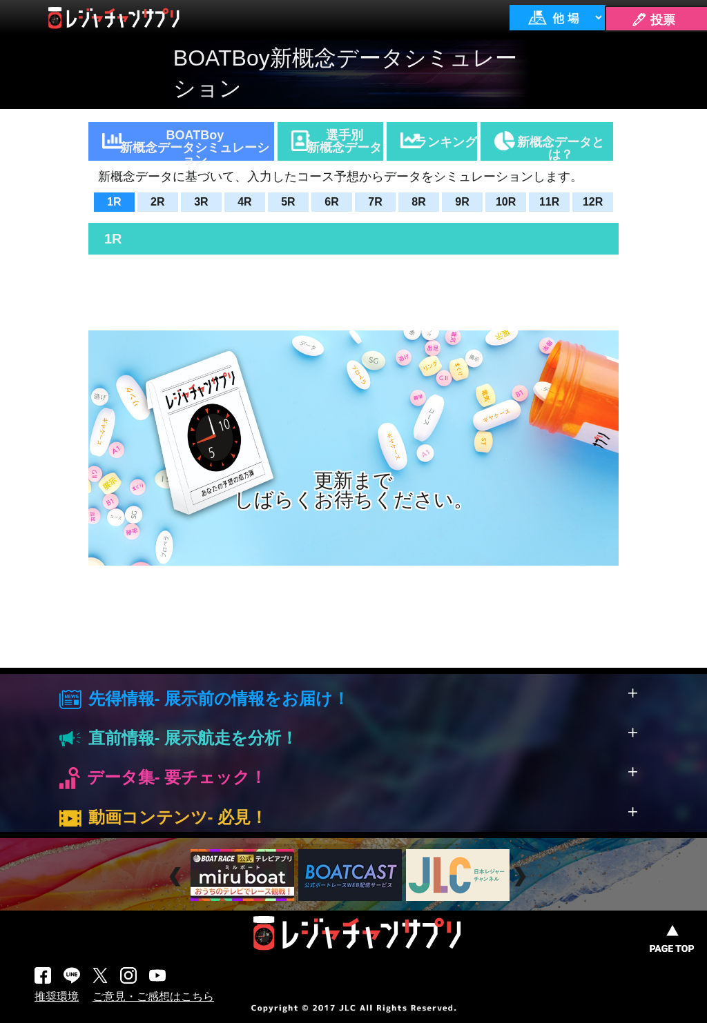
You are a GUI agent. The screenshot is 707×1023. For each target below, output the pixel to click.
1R (114, 202)
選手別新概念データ (344, 141)
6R (331, 202)
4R (244, 202)
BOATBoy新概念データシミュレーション (194, 144)
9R (462, 202)
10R (506, 202)
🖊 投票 (653, 20)
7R (375, 202)
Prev (177, 877)
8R (418, 202)
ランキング (446, 142)
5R (288, 202)
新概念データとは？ (560, 148)
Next (521, 877)
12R (593, 202)
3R (201, 202)
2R (157, 202)
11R (549, 202)
